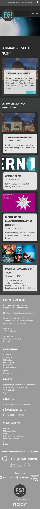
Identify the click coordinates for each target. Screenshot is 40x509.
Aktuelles (8, 399)
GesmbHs (7, 355)
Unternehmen (10, 349)
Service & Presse (11, 423)
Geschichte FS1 (9, 357)
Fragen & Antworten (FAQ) (13, 436)
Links (5, 441)
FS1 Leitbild (7, 360)
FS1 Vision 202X (9, 362)
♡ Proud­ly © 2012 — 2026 (20, 499)
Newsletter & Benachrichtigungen (16, 404)
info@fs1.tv (11, 3)
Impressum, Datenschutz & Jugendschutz (19, 385)
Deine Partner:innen (11, 368)
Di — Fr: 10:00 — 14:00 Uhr (14, 415)
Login (5, 392)
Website (7, 379)
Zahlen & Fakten (9, 365)
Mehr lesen (30, 92)
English (29, 3)
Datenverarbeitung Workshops (15, 387)
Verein (5, 370)
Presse (6, 428)
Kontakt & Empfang (14, 300)
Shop (5, 433)
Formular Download (11, 439)
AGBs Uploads (9, 390)
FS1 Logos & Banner (11, 431)
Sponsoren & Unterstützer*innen (20, 451)
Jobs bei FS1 (8, 373)
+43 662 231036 (21, 3)
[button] (33, 13)
